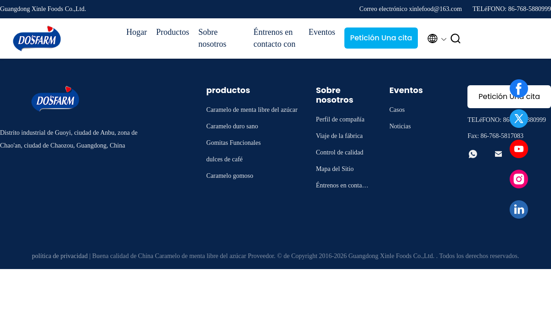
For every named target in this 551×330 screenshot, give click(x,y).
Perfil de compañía (340, 119)
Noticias (400, 126)
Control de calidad (339, 152)
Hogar (136, 32)
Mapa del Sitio (335, 168)
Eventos (322, 32)
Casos (397, 109)
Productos (172, 32)
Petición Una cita (381, 38)
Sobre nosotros (212, 38)
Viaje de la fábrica (339, 135)
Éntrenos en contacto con (274, 38)
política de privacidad (60, 256)
